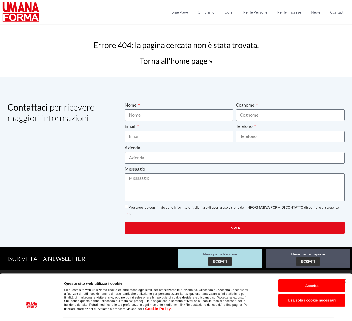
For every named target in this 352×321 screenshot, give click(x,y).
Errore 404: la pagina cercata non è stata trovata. (176, 45)
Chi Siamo (206, 12)
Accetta (298, 269)
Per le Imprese (289, 12)
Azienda (132, 147)
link (127, 213)
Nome (131, 105)
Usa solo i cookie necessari (299, 284)
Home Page (178, 12)
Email (130, 126)
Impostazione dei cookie (265, 311)
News (315, 12)
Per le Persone (255, 12)
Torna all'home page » (176, 61)
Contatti (337, 12)
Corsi (228, 12)
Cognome (245, 105)
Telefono (244, 126)
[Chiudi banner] (344, 264)
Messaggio (135, 169)
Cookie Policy (158, 292)
